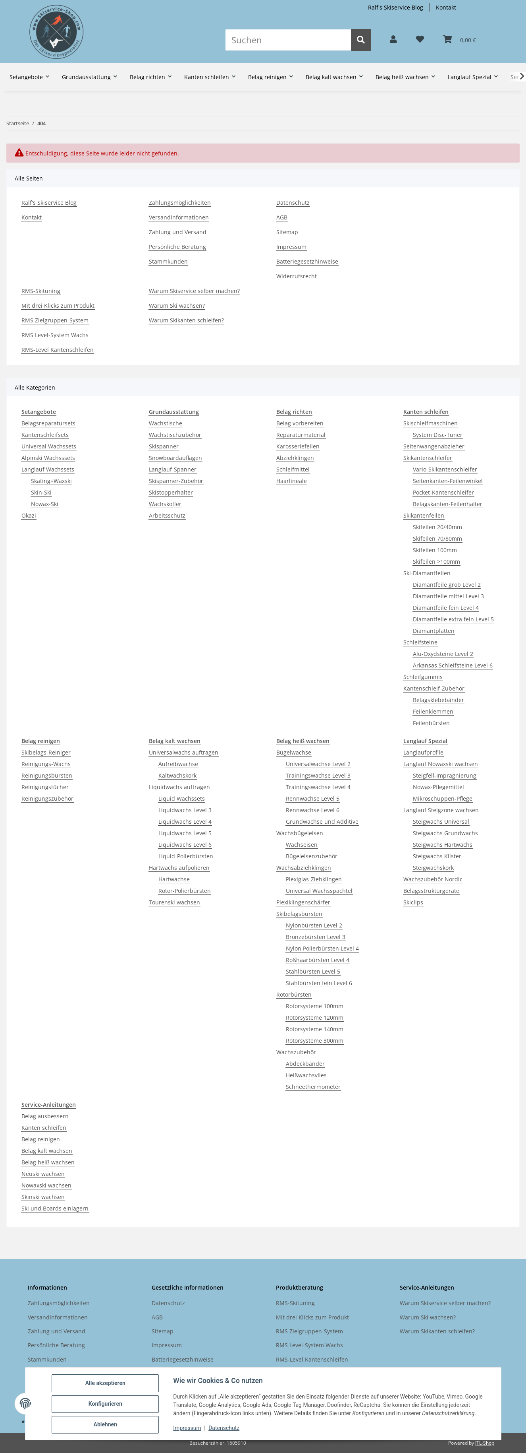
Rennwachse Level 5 (312, 798)
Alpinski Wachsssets (48, 458)
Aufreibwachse (178, 764)
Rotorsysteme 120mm (314, 1017)
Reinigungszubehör (47, 798)
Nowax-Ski (44, 504)
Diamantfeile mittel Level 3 (448, 596)
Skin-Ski (41, 492)
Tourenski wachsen (174, 902)
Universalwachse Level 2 (318, 764)
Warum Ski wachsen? (177, 305)
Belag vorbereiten (300, 423)
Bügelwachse (293, 752)
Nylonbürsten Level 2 (314, 925)
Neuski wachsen (43, 1174)
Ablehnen (106, 1425)
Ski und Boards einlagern (55, 1208)
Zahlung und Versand (177, 232)
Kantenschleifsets (45, 434)
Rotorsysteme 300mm (314, 1040)
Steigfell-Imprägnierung (444, 775)
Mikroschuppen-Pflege (442, 798)
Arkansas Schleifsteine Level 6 (453, 665)
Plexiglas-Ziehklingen (314, 879)
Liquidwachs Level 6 (185, 844)
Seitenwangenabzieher (433, 446)
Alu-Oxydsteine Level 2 (443, 654)
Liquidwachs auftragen (179, 787)
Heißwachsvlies (306, 1075)
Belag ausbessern (45, 1116)
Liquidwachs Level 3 (185, 810)
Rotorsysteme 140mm (314, 1029)
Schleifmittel (293, 469)
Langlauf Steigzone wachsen (441, 810)
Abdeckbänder (305, 1063)
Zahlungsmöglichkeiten (180, 202)
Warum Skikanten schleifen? (186, 320)
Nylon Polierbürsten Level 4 (322, 948)
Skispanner (164, 446)
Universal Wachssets (48, 446)
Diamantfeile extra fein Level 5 (453, 619)
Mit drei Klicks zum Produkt (57, 305)
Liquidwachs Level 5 (185, 833)
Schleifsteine (420, 642)
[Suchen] (288, 40)
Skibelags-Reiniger (46, 752)
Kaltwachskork (177, 775)
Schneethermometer (313, 1086)
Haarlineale (291, 481)
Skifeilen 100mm (435, 550)
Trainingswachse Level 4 (318, 787)
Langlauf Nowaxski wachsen (440, 764)
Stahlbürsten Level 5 (313, 971)
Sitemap (287, 232)
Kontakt (446, 7)
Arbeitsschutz (167, 515)
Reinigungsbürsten (46, 775)
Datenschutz (224, 1428)
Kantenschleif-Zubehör (433, 688)
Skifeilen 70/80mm (437, 538)
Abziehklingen (295, 458)
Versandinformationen (179, 217)
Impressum (188, 1428)
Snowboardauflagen (175, 458)
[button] (393, 40)
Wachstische (165, 423)
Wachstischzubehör (175, 434)
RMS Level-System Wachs (55, 335)
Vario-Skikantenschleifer (445, 469)
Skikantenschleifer (427, 458)
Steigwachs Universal (441, 821)
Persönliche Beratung (177, 246)
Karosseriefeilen (298, 446)
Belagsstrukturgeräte (431, 890)
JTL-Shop (484, 1442)
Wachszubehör (296, 1052)
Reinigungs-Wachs (46, 764)
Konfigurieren (106, 1404)
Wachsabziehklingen (303, 867)
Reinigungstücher (45, 787)
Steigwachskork (433, 867)
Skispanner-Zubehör (176, 481)
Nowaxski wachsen (46, 1185)
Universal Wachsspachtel (319, 890)
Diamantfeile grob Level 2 (447, 584)
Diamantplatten (434, 630)
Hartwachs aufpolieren (179, 867)
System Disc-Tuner (437, 434)
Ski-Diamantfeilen (427, 573)
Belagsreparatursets (48, 423)
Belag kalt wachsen (46, 1150)
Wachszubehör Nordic (432, 879)
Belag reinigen (40, 1139)
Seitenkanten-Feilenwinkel (448, 481)
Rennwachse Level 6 (312, 810)
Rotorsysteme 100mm (314, 1006)
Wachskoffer (165, 504)
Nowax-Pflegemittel (438, 787)
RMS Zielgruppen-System (55, 320)
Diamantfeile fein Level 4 (446, 607)
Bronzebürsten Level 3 (315, 937)
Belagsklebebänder (438, 700)
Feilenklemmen (433, 711)
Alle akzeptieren (106, 1383)
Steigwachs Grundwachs (445, 833)
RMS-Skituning (40, 291)
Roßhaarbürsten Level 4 (317, 960)
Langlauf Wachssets (47, 469)
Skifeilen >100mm (436, 561)
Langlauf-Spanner (173, 469)
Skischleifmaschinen (430, 423)
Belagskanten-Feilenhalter (447, 504)
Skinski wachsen (43, 1197)
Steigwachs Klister (437, 856)
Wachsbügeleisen (299, 833)
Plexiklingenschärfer (303, 902)
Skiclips (413, 902)
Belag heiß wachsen (48, 1162)
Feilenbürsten (431, 723)
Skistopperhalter (171, 492)
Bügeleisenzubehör (311, 856)
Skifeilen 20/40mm (437, 527)
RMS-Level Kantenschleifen (57, 349)
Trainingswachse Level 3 (318, 775)
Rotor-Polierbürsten (184, 890)
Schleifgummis (423, 677)
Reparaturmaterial (301, 434)
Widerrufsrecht (296, 276)
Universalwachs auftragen (183, 752)
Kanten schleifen (43, 1127)
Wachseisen (302, 844)
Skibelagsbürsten (299, 914)
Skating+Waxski (51, 481)
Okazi (28, 515)
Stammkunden (168, 261)
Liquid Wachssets (181, 798)
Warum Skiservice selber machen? (194, 291)
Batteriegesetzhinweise (307, 261)
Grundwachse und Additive (322, 821)
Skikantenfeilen (423, 515)
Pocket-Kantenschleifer (443, 492)
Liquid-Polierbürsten (185, 856)
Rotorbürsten (294, 994)
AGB (281, 217)
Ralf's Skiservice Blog (395, 7)
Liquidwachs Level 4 (185, 821)
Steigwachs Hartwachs (442, 844)
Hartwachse (174, 879)
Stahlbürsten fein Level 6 (319, 983)
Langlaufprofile (423, 752)
